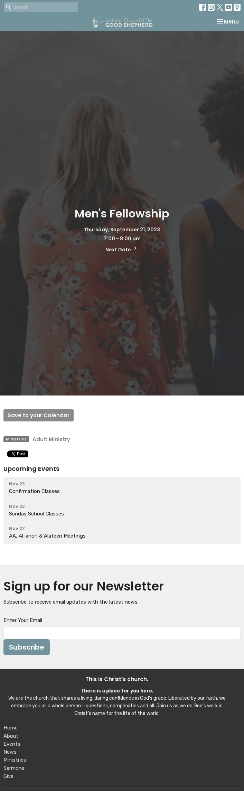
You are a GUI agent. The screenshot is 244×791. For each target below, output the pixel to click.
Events (11, 744)
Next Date (122, 249)
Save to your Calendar (38, 415)
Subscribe (26, 647)
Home (10, 728)
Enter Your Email (22, 620)
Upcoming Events (31, 468)
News (10, 752)
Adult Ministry (51, 439)
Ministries (14, 760)
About (10, 736)
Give (8, 776)
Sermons (14, 768)
